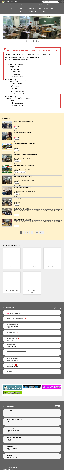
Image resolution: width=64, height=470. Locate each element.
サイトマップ (58, 467)
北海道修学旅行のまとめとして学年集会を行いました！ (23, 219)
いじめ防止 (13, 8)
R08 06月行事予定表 (11, 371)
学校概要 (12, 5)
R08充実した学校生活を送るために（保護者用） (16, 351)
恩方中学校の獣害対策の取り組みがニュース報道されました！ (24, 143)
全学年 (17, 130)
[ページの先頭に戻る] (62, 468)
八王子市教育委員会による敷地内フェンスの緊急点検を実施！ (24, 165)
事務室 (31, 5)
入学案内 (40, 8)
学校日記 (27, 5)
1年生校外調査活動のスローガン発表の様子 (21, 208)
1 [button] (31, 41)
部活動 (59, 5)
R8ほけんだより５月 (11, 365)
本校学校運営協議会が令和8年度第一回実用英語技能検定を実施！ (25, 154)
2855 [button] (37, 232)
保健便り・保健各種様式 (44, 5)
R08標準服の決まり (11, 344)
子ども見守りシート (22, 8)
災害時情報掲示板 (32, 8)
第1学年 (17, 216)
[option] (32, 27)
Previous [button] (4, 27)
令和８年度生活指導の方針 (12, 324)
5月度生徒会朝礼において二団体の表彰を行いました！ (23, 132)
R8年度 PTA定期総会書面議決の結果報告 (15, 318)
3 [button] (35, 41)
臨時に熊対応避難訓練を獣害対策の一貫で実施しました (24, 176)
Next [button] (59, 27)
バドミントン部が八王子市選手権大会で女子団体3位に (23, 121)
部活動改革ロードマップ (12, 332)
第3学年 (17, 228)
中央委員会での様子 (17, 198)
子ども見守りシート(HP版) (12, 338)
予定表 (51, 8)
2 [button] (33, 41)
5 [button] (38, 41)
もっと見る (58, 307)
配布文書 (46, 8)
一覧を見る (58, 406)
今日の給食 (54, 5)
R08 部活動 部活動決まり (13, 358)
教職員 (19, 185)
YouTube (44, 12)
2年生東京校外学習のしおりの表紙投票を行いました (23, 187)
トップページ (5, 5)
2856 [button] (40, 232)
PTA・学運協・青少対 (14, 422)
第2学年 (17, 196)
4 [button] (36, 41)
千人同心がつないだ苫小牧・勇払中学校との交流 (29, 12)
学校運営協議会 (19, 5)
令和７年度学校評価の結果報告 (13, 312)
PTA (36, 5)
